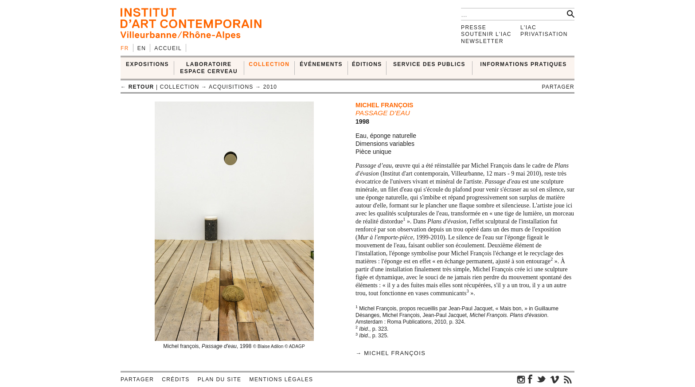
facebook (530, 379)
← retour (137, 87)
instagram (521, 379)
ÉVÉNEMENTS (321, 64)
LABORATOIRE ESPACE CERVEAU (209, 67)
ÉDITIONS (367, 64)
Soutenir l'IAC (486, 34)
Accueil (168, 48)
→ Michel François (390, 353)
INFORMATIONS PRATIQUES (523, 64)
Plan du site (220, 379)
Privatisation (544, 34)
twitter (541, 379)
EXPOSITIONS (147, 64)
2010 (270, 87)
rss (567, 379)
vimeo (554, 379)
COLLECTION (269, 64)
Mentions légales (281, 379)
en (141, 48)
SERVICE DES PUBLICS (429, 64)
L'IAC (528, 27)
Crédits (175, 379)
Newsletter (482, 41)
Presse (473, 27)
